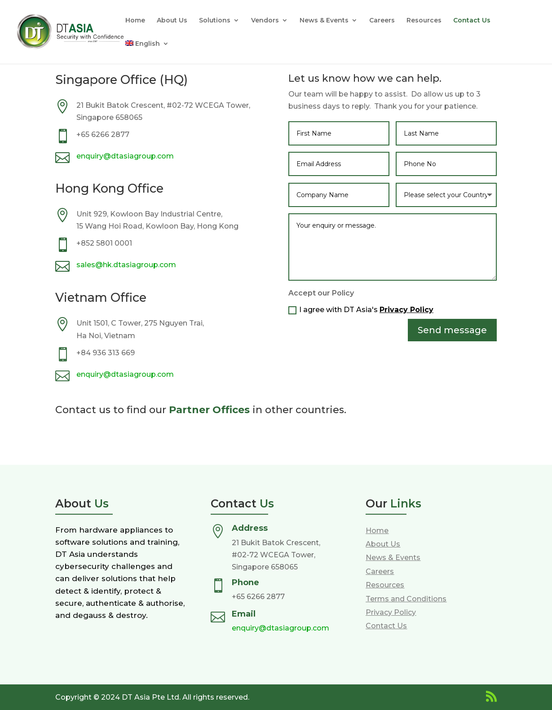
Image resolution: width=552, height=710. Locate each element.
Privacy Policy (406, 309)
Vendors (265, 20)
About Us (172, 20)
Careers (382, 20)
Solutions (214, 20)
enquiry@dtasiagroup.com (125, 156)
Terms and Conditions (406, 599)
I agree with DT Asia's (360, 309)
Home (135, 20)
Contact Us (471, 20)
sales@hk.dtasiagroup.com (126, 264)
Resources (424, 20)
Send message (452, 330)
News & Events (324, 20)
